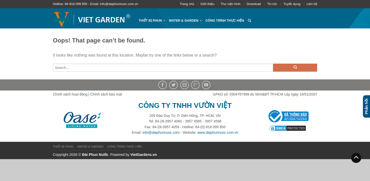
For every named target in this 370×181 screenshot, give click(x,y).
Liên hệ (312, 4)
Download (254, 4)
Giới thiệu (207, 4)
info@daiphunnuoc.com (160, 132)
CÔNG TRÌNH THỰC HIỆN (224, 20)
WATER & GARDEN (183, 20)
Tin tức (272, 4)
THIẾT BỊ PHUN (150, 20)
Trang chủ (187, 4)
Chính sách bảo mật (106, 94)
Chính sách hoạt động (70, 94)
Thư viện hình (230, 4)
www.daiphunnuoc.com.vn (217, 132)
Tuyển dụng (292, 4)
